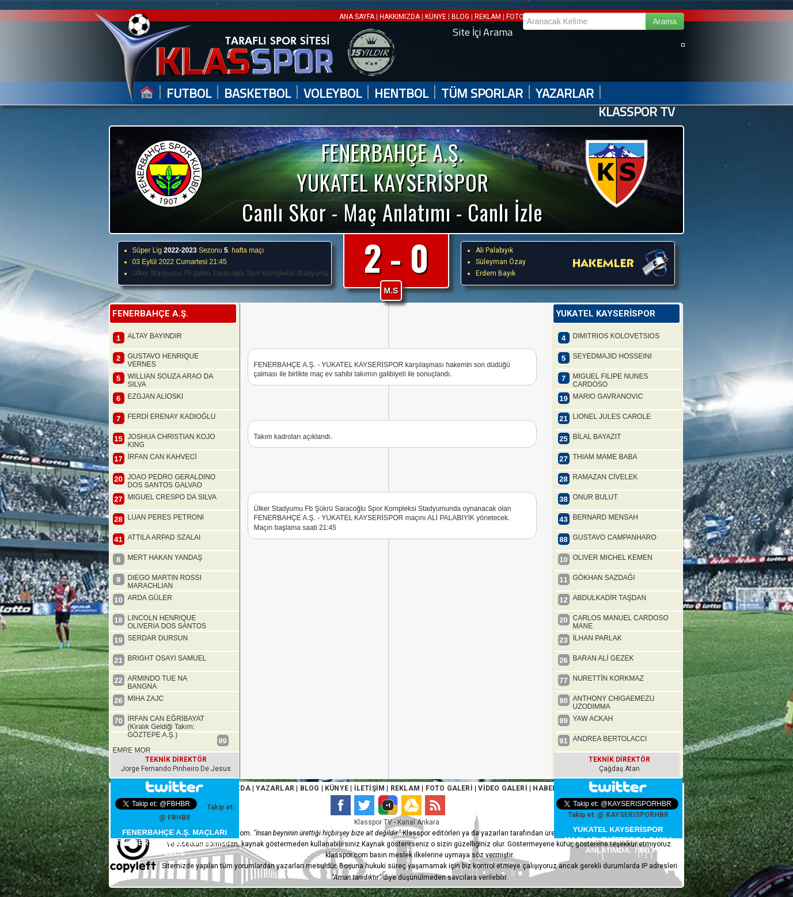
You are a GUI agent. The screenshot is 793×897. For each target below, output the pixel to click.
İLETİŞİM (369, 788)
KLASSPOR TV (636, 112)
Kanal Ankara (418, 822)
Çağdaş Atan (619, 769)
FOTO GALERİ (447, 788)
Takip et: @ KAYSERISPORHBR (618, 815)
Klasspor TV (373, 822)
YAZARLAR (565, 93)
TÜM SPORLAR (482, 93)
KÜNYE (435, 17)
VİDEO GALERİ (502, 788)
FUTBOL (188, 93)
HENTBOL (401, 93)
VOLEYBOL (332, 93)
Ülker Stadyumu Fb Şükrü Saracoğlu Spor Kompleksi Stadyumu (230, 273)
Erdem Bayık (495, 273)
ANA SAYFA (357, 17)
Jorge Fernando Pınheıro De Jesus (176, 769)
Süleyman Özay (501, 262)
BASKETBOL (257, 93)
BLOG (460, 17)
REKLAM (488, 17)
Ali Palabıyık (494, 250)
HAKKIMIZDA (400, 17)
